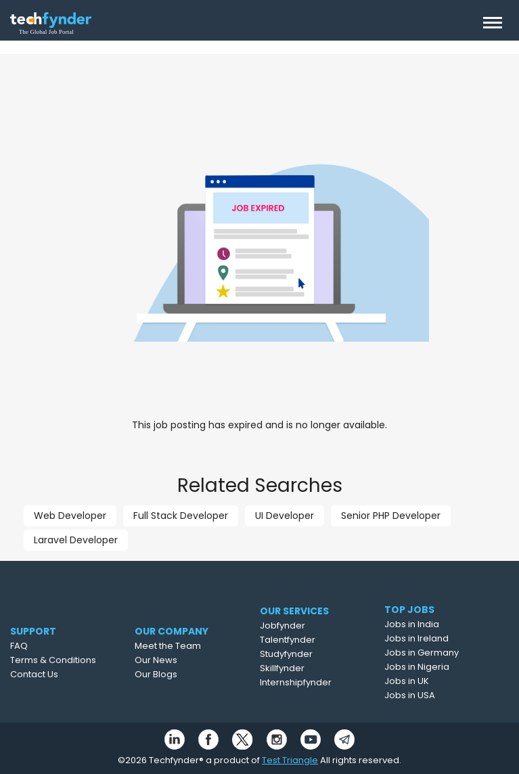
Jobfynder (309, 625)
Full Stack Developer (180, 515)
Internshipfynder (322, 682)
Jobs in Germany (443, 652)
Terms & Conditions (73, 660)
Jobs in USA (431, 695)
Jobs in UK (428, 681)
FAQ (38, 645)
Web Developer (70, 515)
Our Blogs (181, 674)
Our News (181, 660)
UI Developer (284, 515)
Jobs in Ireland (438, 638)
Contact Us (54, 674)
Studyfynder (312, 653)
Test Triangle (290, 760)
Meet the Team (193, 645)
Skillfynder (308, 668)
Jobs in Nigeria (438, 666)
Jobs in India (433, 624)
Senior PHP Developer (391, 515)
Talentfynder (314, 639)
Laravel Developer (76, 540)
